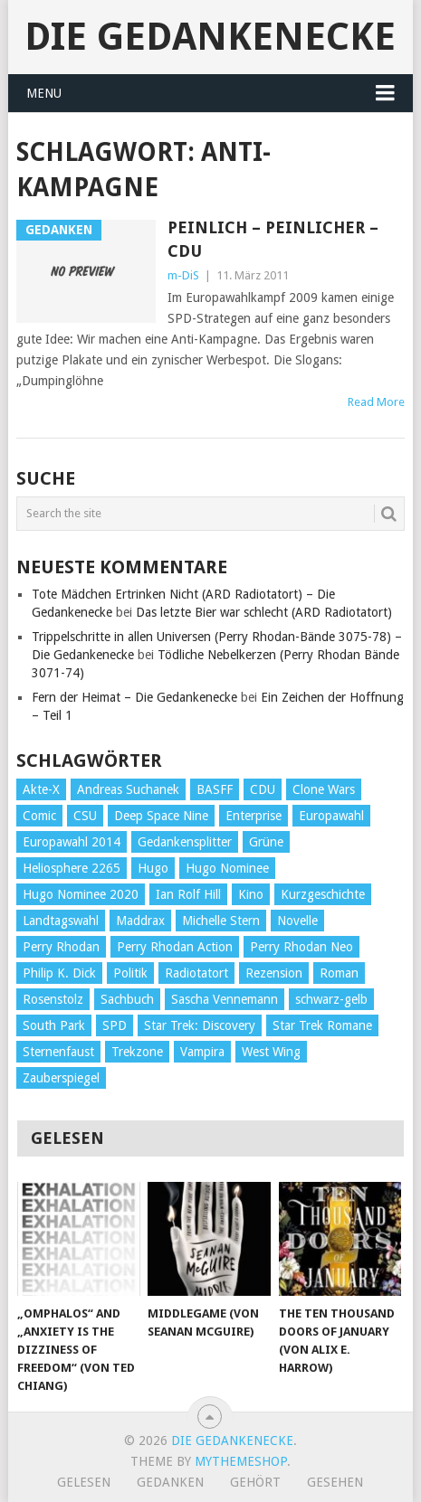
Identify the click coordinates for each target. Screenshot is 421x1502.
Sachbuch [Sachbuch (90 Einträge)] (127, 999)
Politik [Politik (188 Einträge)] (130, 973)
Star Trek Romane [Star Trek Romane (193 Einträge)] (322, 1025)
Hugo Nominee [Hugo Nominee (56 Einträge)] (227, 868)
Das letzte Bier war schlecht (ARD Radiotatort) (264, 612)
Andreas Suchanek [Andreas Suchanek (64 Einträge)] (128, 789)
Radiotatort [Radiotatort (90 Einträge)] (196, 973)
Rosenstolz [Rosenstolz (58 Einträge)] (53, 999)
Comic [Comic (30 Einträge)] (39, 815)
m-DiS (183, 275)
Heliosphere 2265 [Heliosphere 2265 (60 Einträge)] (71, 868)
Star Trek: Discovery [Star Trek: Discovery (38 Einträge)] (199, 1025)
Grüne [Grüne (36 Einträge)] (266, 842)
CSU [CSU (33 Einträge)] (85, 815)
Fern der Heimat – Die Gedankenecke (134, 697)
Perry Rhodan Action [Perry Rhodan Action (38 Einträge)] (175, 947)
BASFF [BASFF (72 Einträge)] (214, 789)
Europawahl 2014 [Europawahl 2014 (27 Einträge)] (71, 842)
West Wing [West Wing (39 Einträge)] (271, 1051)
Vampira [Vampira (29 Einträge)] (202, 1051)
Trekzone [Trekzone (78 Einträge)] (137, 1051)
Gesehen (335, 1482)
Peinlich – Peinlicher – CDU (272, 239)
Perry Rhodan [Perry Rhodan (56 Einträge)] (61, 947)
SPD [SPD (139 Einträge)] (114, 1025)
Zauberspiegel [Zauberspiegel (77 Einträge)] (61, 1078)
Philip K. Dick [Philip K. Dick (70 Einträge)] (59, 973)
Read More (376, 402)
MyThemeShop (241, 1461)
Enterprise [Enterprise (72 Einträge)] (253, 815)
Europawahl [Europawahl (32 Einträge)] (331, 815)
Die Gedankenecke (210, 36)
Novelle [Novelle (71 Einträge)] (297, 920)
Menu (44, 93)
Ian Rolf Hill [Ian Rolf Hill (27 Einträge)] (188, 894)
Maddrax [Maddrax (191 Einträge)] (140, 920)
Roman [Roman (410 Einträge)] (339, 973)
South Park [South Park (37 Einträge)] (54, 1025)
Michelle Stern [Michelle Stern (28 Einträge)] (221, 920)
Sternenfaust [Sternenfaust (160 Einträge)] (58, 1051)
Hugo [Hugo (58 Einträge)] (153, 868)
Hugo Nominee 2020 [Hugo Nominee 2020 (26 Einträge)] (81, 894)
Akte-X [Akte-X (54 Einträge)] (41, 789)
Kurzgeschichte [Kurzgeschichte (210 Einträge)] (323, 894)
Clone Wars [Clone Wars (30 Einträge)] (323, 789)
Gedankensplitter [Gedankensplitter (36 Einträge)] (185, 842)
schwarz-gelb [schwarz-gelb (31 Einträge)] (331, 999)
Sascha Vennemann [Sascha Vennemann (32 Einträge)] (224, 999)
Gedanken (170, 1482)
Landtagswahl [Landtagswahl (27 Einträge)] (61, 920)
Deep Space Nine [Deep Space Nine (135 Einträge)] (161, 815)
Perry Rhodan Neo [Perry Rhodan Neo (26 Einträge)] (301, 947)
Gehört (255, 1482)
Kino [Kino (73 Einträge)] (250, 894)
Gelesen (83, 1482)
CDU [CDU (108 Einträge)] (262, 789)
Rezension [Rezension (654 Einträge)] (273, 973)
